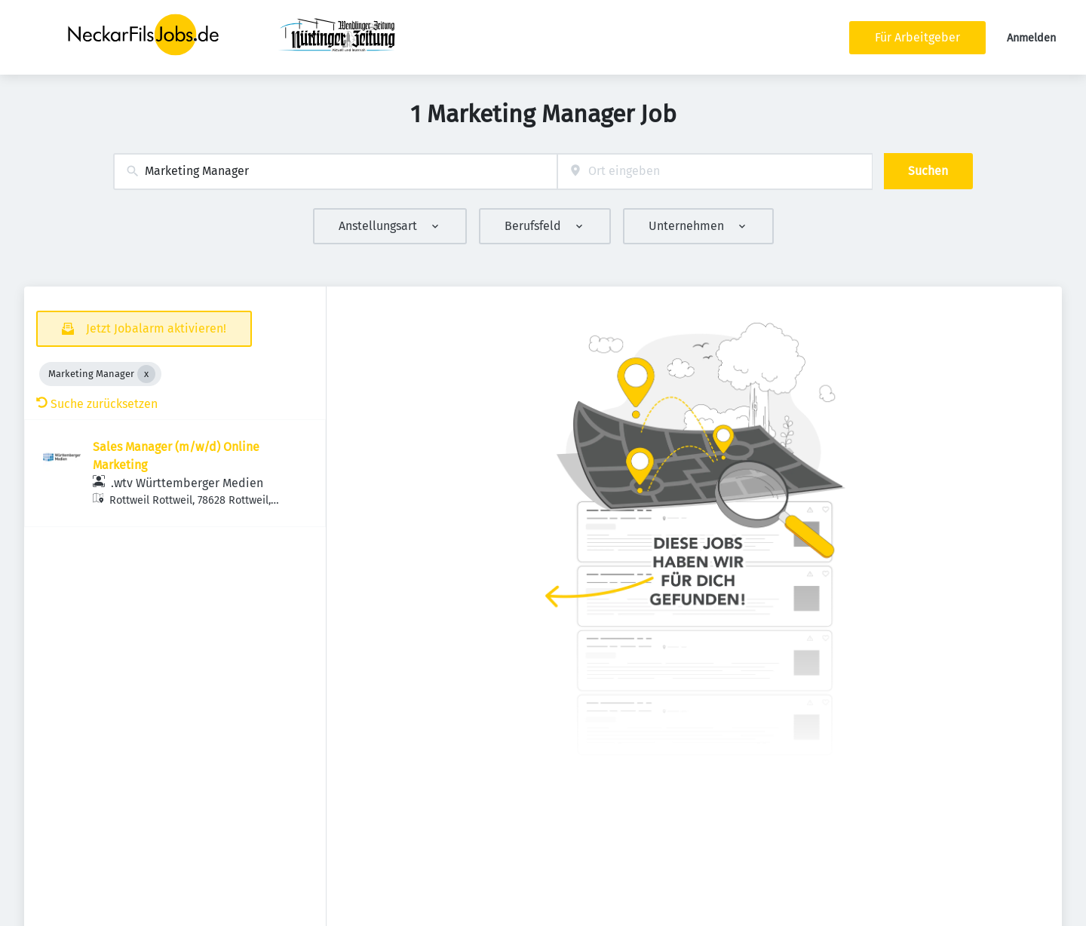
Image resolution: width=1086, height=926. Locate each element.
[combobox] (335, 171)
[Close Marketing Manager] (146, 374)
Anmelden (1031, 38)
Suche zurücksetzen (97, 404)
